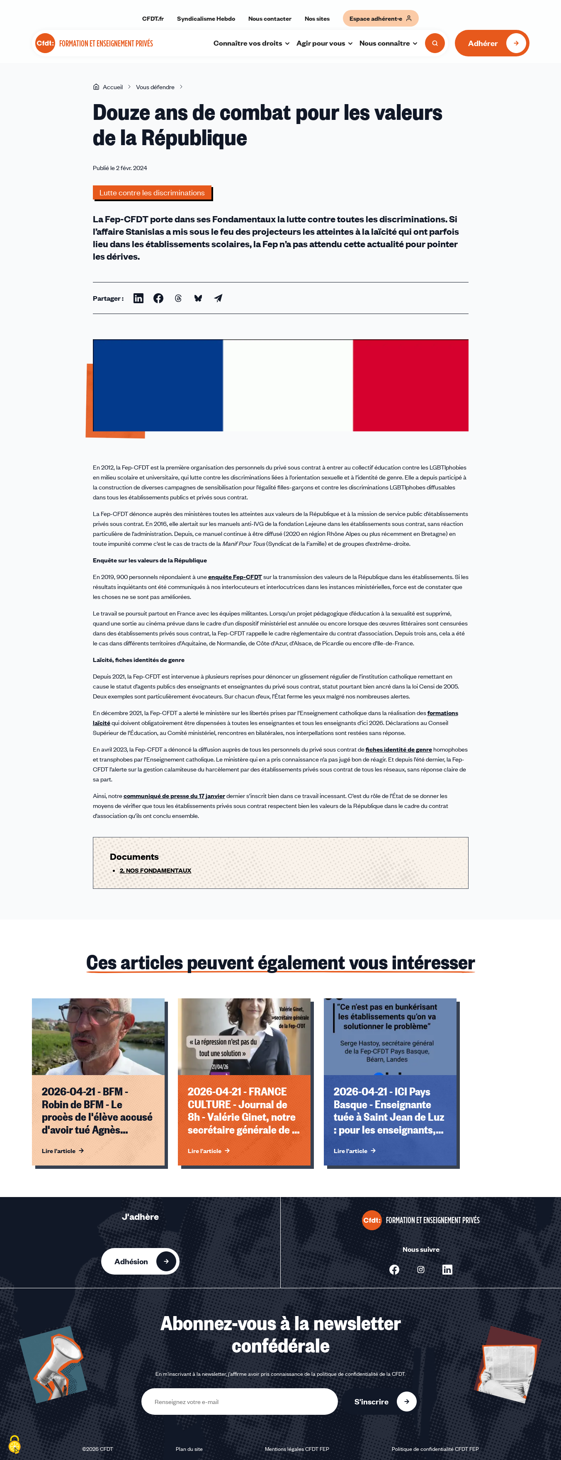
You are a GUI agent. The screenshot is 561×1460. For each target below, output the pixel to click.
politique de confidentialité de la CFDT (361, 1373)
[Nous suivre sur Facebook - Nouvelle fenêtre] (394, 1270)
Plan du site (189, 1449)
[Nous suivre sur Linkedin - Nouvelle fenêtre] (447, 1270)
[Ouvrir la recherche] (435, 43)
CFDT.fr (153, 18)
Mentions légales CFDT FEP (297, 1449)
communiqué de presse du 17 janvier (174, 795)
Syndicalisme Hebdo (206, 18)
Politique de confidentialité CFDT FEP (435, 1449)
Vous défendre (155, 87)
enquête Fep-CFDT (235, 576)
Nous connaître (388, 43)
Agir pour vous (325, 43)
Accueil (108, 87)
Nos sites (317, 18)
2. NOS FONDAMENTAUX (156, 870)
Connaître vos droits (252, 43)
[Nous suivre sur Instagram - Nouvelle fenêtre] (421, 1270)
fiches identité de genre (399, 749)
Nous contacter (269, 18)
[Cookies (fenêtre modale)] (14, 1445)
